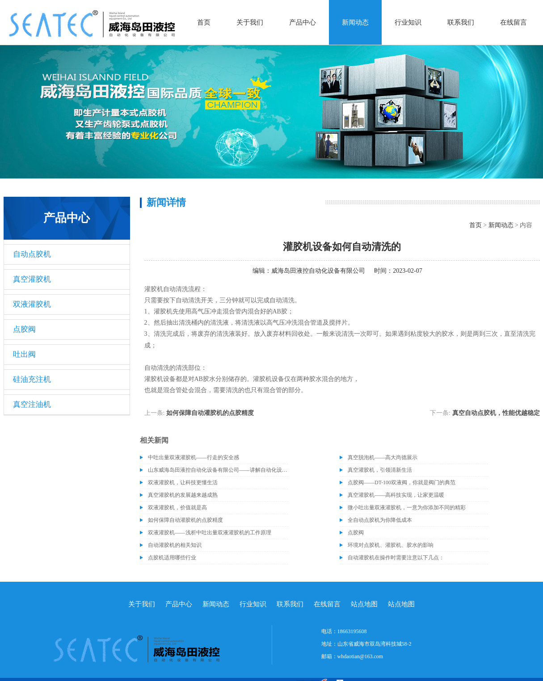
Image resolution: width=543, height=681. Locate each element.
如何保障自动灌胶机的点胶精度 (210, 413)
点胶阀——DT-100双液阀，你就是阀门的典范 (401, 482)
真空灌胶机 (32, 279)
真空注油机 (32, 404)
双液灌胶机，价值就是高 (177, 507)
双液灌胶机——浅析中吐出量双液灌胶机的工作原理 (209, 532)
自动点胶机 (32, 254)
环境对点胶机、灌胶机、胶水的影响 (391, 545)
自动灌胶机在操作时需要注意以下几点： (396, 557)
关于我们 (249, 22)
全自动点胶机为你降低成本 (380, 520)
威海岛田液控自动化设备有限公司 (318, 270)
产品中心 (302, 22)
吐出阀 (24, 354)
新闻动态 (355, 22)
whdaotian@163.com (360, 656)
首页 (203, 22)
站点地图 (364, 604)
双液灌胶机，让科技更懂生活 (183, 482)
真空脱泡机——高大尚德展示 (382, 457)
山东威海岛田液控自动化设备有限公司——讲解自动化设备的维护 (218, 470)
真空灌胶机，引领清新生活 (380, 470)
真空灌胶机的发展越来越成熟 (183, 495)
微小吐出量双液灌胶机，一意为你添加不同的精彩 (407, 507)
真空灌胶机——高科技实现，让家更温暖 (396, 495)
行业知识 (408, 22)
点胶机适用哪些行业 (172, 557)
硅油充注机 (32, 379)
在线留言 (513, 22)
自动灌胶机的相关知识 (175, 545)
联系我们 (460, 22)
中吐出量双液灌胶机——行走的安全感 (193, 457)
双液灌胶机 (32, 304)
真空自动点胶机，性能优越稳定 (496, 413)
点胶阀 (24, 329)
